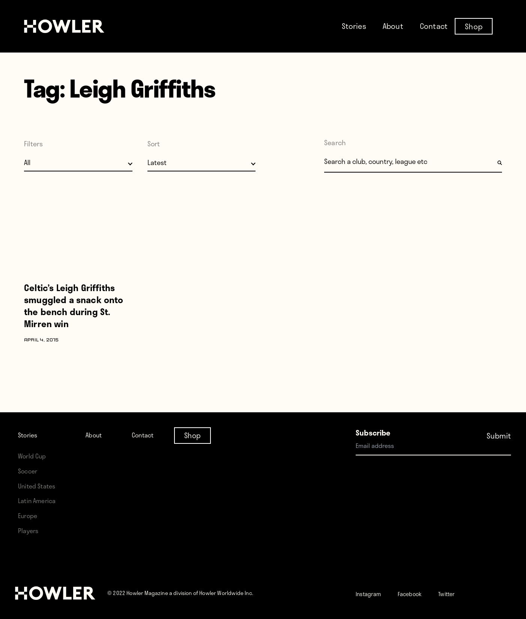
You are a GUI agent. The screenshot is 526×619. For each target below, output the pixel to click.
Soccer (29, 470)
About (393, 26)
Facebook (422, 593)
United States (40, 485)
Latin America (40, 500)
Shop (473, 26)
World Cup (34, 455)
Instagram (373, 593)
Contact (434, 26)
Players (30, 530)
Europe (30, 515)
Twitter (466, 593)
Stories (354, 26)
